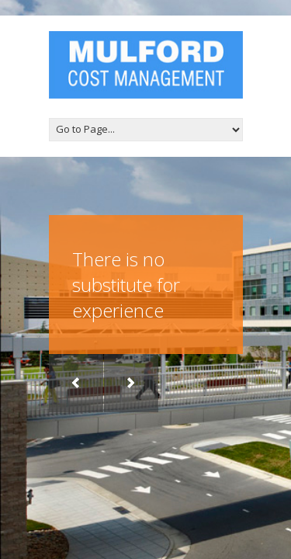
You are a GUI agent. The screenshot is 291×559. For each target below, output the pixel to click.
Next (131, 383)
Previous (76, 383)
